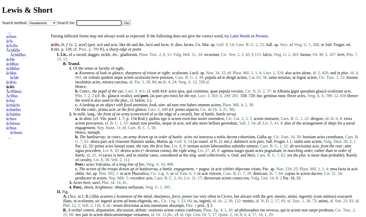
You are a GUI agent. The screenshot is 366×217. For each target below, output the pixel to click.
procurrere (94, 123)
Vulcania (102, 164)
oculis (125, 96)
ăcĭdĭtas (12, 64)
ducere (316, 173)
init (226, 141)
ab (292, 146)
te (223, 77)
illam (67, 201)
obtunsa (121, 187)
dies (178, 44)
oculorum (180, 73)
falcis (267, 54)
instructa (206, 137)
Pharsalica (140, 173)
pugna (204, 169)
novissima (303, 146)
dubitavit (241, 141)
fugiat (301, 77)
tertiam (193, 146)
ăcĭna (10, 100)
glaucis (113, 96)
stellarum (135, 187)
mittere (252, 146)
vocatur (237, 91)
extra (348, 118)
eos (246, 178)
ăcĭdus (11, 73)
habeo (191, 105)
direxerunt (212, 178)
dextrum (152, 150)
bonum (352, 77)
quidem (107, 77)
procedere (93, 150)
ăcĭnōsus (13, 123)
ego (164, 118)
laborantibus (221, 146)
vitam (255, 169)
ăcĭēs (10, 87)
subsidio (238, 146)
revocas (272, 210)
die (141, 44)
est (195, 137)
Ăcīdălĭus (18, 55)
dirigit (231, 77)
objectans (242, 169)
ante (307, 141)
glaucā (321, 91)
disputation (105, 210)
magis (239, 150)
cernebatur (334, 137)
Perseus (261, 36)
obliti (79, 173)
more (203, 123)
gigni (295, 91)
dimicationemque (118, 214)
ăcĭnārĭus (13, 109)
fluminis (137, 141)
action (91, 169)
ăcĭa (9, 41)
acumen (106, 196)
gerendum (229, 123)
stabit (298, 141)
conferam (193, 210)
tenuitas (284, 77)
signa (79, 150)
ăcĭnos (11, 119)
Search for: (67, 23)
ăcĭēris (11, 82)
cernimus (200, 91)
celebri (228, 169)
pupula (211, 77)
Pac (265, 169)
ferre (155, 77)
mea (333, 169)
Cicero (226, 196)
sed (188, 123)
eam (175, 105)
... (9, 32)
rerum (118, 205)
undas (150, 141)
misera (107, 82)
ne (85, 77)
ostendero (216, 118)
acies (297, 73)
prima (103, 109)
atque (118, 77)
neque (167, 123)
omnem (203, 105)
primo (180, 109)
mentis (280, 196)
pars (159, 96)
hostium (309, 137)
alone (306, 73)
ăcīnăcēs (13, 105)
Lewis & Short (27, 9)
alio (195, 123)
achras (11, 36)
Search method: (15, 23)
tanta (273, 77)
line (197, 114)
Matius (162, 141)
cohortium (246, 137)
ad (219, 77)
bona (132, 201)
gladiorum (128, 54)
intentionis (159, 205)
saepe (313, 210)
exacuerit (344, 196)
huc (260, 96)
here (120, 155)
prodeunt (326, 210)
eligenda (144, 201)
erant (130, 146)
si (169, 118)
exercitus (189, 118)
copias (290, 173)
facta (342, 169)
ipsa (181, 91)
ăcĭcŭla (12, 45)
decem (231, 137)
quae (214, 91)
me (262, 210)
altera (95, 141)
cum (318, 196)
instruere (271, 118)
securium (211, 54)
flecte (291, 96)
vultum (94, 77)
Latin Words (240, 36)
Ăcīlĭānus (14, 91)
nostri (202, 118)
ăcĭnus (11, 128)
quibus (154, 118)
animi (292, 196)
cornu (164, 150)
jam (85, 214)
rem (182, 105)
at (97, 105)
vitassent (122, 141)
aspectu (192, 109)
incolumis (83, 82)
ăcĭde (10, 59)
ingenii (304, 196)
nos (78, 214)
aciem (129, 77)
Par (77, 146)
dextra (125, 150)
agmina (227, 150)
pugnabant (272, 150)
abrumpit (176, 205)
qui (283, 210)
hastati (119, 146)
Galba (262, 137)
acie (114, 44)
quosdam (307, 91)
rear (339, 146)
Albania (283, 91)
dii (129, 44)
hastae (305, 54)
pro (166, 96)
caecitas (120, 82)
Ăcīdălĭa (13, 50)
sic (97, 201)
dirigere (317, 118)
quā (189, 91)
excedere (137, 178)
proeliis (154, 123)
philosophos (249, 210)
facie (165, 44)
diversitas (131, 205)
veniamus (141, 214)
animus (329, 196)
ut (294, 77)
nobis (221, 137)
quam (249, 150)
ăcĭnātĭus (13, 114)
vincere (215, 173)
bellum (214, 123)
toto (173, 96)
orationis (156, 210)
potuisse (166, 77)
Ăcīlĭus (12, 96)
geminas (270, 96)
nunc (282, 96)
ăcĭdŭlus (13, 68)
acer (82, 44)
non (144, 123)
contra (237, 178)
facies (188, 44)
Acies (77, 182)
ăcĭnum (16, 132)
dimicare (260, 173)
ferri (340, 54)
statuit (135, 123)
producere (83, 178)
